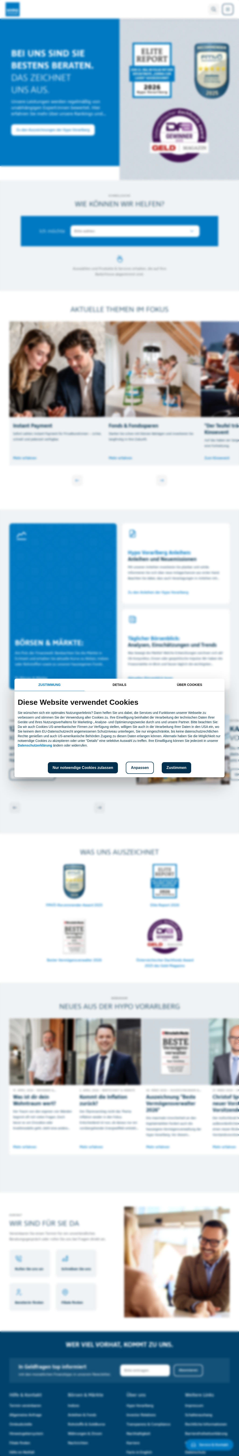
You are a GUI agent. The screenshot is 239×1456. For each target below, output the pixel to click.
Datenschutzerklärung (35, 745)
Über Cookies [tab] (189, 685)
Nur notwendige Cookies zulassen (83, 768)
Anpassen (140, 768)
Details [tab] (120, 685)
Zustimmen (176, 768)
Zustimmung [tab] (50, 685)
